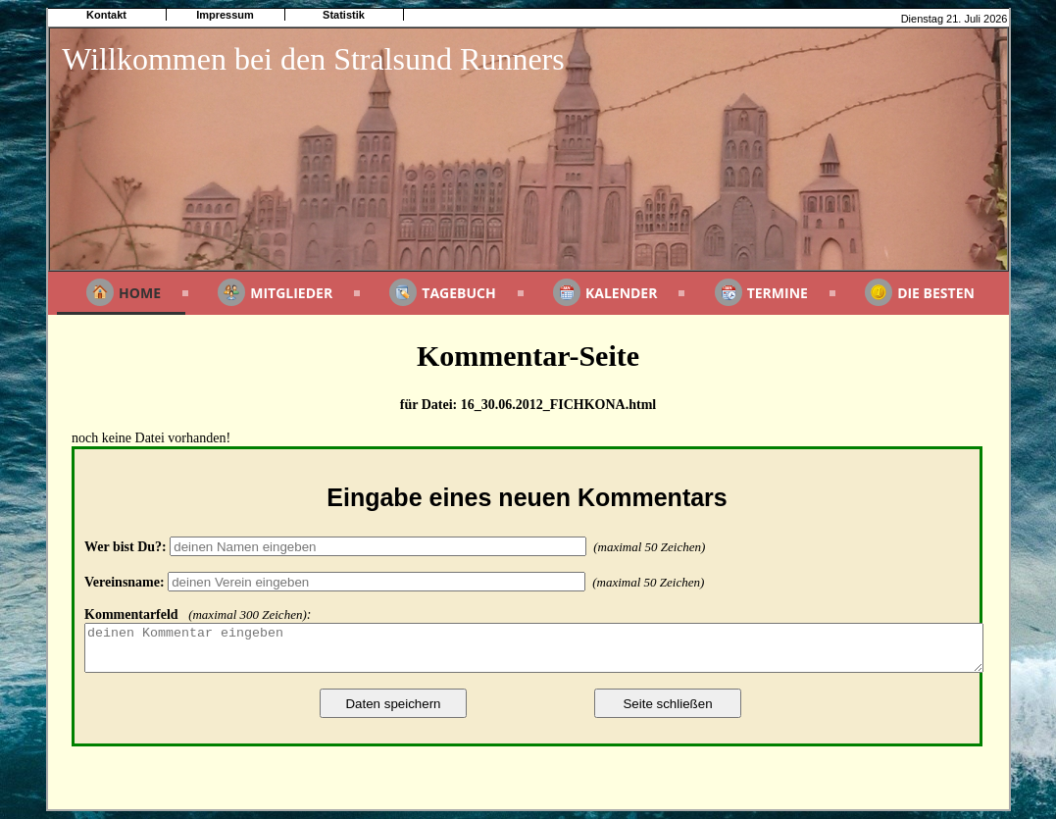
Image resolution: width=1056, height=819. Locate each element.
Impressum (225, 15)
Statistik (344, 15)
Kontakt (106, 15)
